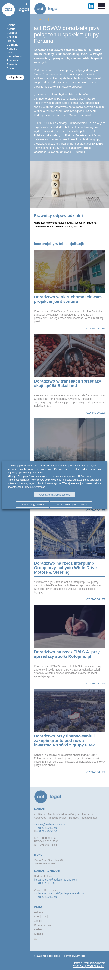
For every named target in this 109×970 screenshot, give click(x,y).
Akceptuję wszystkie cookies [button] (54, 494)
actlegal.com (15, 77)
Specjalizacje (41, 916)
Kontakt (38, 933)
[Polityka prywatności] (34, 486)
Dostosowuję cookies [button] (32, 504)
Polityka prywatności (74, 955)
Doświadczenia (43, 925)
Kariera (38, 929)
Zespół (38, 920)
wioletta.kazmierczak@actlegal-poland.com (59, 893)
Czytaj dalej (95, 328)
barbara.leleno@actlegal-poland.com (55, 879)
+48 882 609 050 (46, 882)
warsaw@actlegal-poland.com (51, 824)
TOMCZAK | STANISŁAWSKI (88, 966)
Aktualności (41, 912)
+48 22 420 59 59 (46, 827)
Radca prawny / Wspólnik (59, 222)
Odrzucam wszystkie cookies (71, 504)
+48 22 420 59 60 (46, 831)
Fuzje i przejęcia (44, 19)
